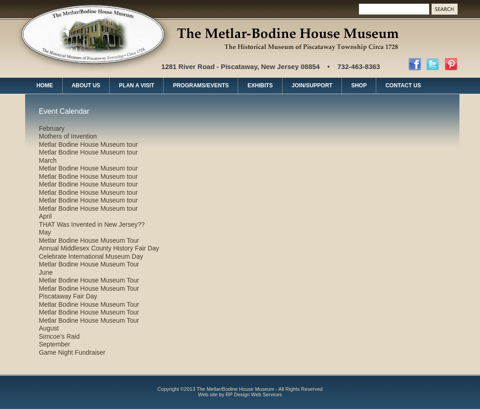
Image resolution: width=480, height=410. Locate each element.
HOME (45, 85)
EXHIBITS (259, 85)
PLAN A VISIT (136, 85)
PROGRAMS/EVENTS (201, 85)
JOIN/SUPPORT (312, 85)
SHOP (359, 85)
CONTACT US (403, 85)
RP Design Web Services (254, 394)
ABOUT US (86, 85)
